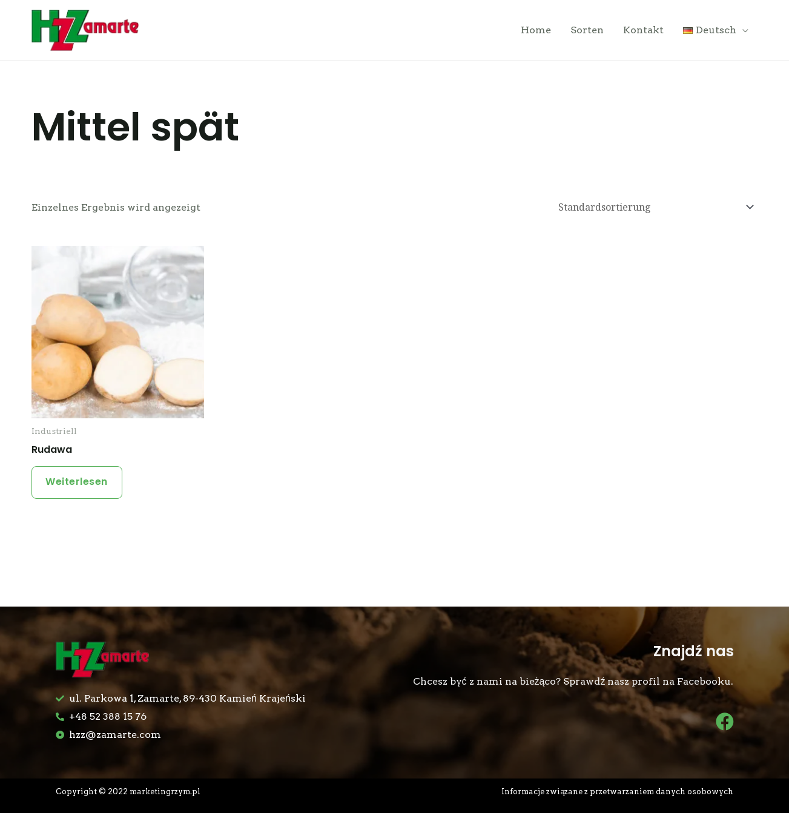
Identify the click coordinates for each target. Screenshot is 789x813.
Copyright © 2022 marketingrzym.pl (129, 791)
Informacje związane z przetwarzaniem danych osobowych (618, 791)
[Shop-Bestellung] (654, 208)
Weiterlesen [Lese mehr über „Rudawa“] (78, 483)
